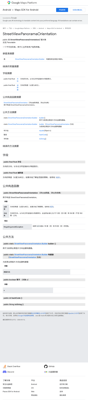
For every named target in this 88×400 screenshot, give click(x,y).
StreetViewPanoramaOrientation (16, 103)
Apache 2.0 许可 (73, 313)
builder (41, 118)
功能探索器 (7, 388)
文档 (34, 28)
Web (32, 391)
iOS (32, 388)
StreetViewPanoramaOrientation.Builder (29, 59)
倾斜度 (17, 87)
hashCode (43, 135)
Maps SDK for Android (26, 9)
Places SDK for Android (11, 391)
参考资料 (68, 28)
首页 (4, 28)
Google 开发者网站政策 (26, 315)
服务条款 (63, 395)
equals (41, 131)
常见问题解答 (7, 384)
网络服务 (34, 395)
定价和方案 (64, 384)
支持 (61, 391)
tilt (58, 177)
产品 (10, 28)
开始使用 (62, 10)
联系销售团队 (77, 10)
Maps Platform (24, 2)
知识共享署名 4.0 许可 (38, 313)
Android (7, 9)
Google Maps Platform (22, 28)
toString (42, 139)
